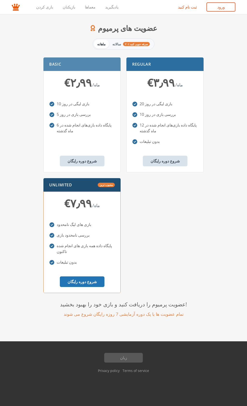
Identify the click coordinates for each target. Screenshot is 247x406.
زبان (123, 357)
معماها (90, 7)
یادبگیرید (111, 7)
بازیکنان (69, 7)
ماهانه (101, 44)
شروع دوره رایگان (82, 161)
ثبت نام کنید (187, 7)
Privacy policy (109, 370)
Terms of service (136, 370)
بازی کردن (44, 7)
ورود (221, 7)
